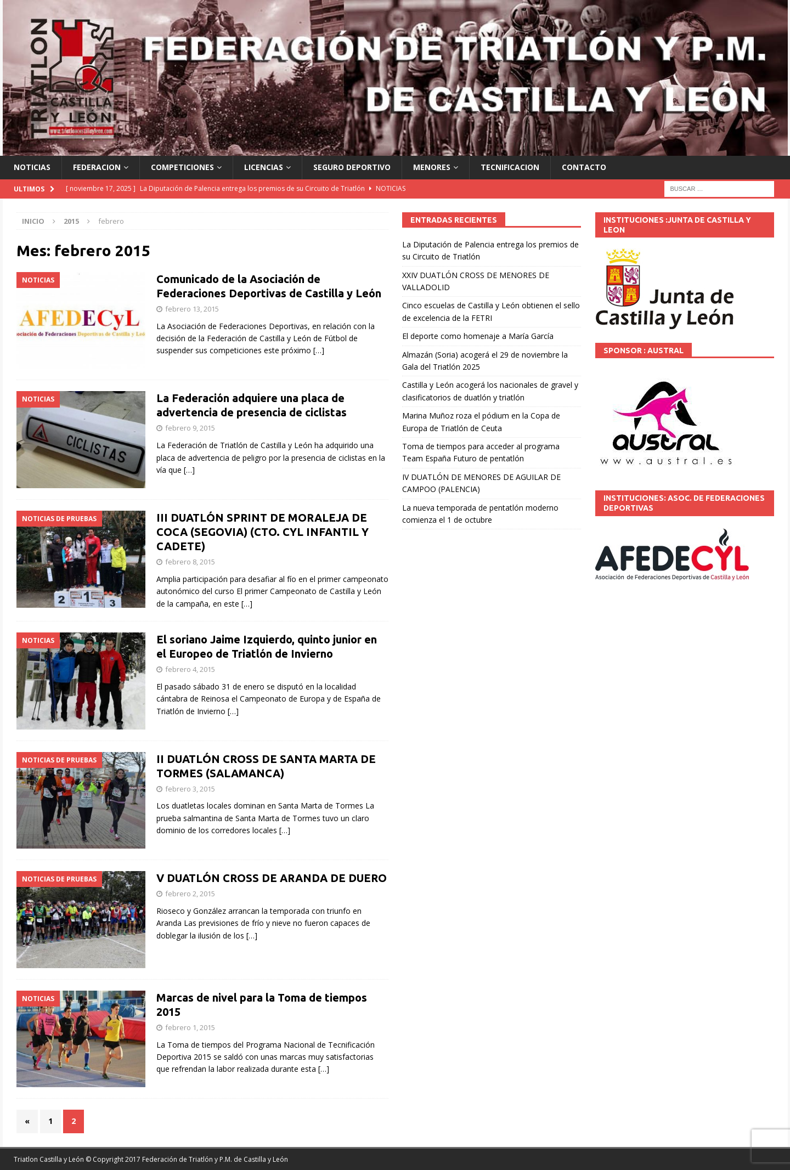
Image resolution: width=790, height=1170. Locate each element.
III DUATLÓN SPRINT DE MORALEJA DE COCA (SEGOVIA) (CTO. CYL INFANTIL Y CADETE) (262, 531)
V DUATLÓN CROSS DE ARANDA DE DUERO (271, 878)
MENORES (431, 167)
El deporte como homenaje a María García (478, 336)
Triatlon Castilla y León (49, 1159)
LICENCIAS (263, 167)
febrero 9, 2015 (190, 428)
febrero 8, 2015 (190, 562)
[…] (318, 350)
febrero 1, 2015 (190, 1027)
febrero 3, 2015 (190, 789)
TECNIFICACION (510, 167)
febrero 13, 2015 (192, 309)
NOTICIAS (32, 167)
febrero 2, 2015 (190, 893)
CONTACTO (584, 167)
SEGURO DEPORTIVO (352, 167)
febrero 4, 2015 (190, 669)
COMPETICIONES (182, 167)
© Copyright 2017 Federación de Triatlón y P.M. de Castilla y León (187, 1159)
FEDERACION (97, 167)
